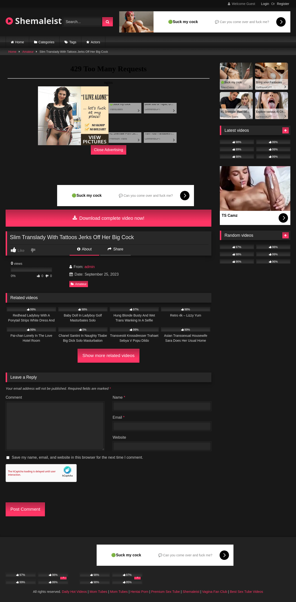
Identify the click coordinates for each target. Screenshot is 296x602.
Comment (14, 397)
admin (89, 267)
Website (119, 437)
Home (19, 42)
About (84, 249)
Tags (72, 42)
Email (119, 417)
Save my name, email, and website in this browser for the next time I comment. (77, 457)
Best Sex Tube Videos (246, 592)
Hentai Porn (139, 592)
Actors (95, 42)
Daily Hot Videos (74, 592)
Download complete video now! (108, 218)
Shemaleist (34, 21)
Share (115, 249)
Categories (47, 42)
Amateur (28, 51)
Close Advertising (108, 150)
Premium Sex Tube (165, 592)
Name (119, 397)
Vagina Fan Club (214, 592)
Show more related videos (109, 355)
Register (283, 4)
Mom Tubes (98, 592)
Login (265, 4)
